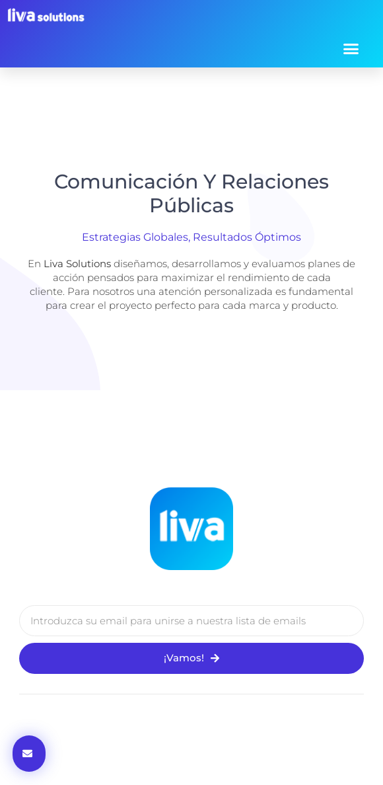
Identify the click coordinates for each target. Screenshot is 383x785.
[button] (351, 48)
